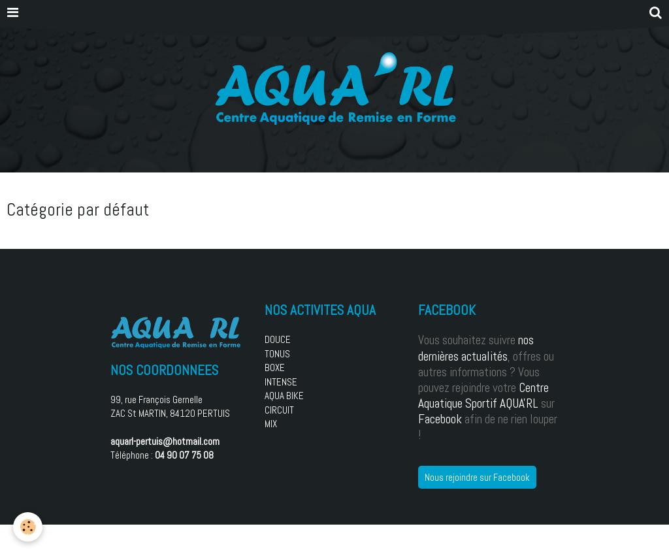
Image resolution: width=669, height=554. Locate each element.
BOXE (275, 367)
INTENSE (281, 382)
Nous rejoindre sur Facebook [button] (477, 477)
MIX (271, 423)
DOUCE (278, 339)
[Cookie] (27, 527)
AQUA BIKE (284, 395)
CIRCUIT (279, 410)
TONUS (277, 354)
